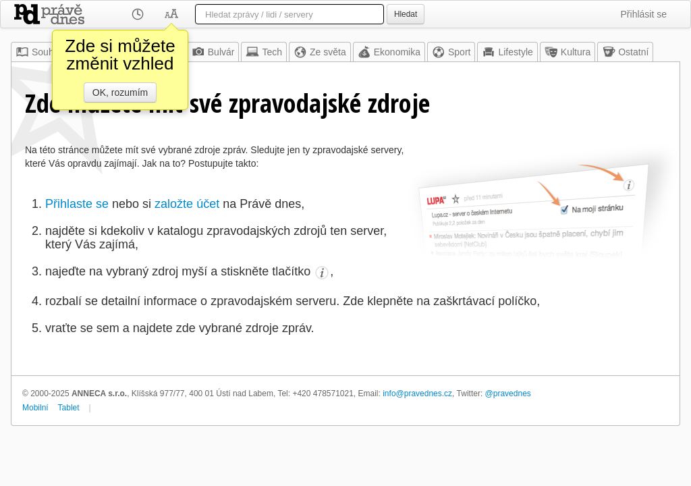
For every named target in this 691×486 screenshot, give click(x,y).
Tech (264, 52)
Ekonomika (389, 52)
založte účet (187, 204)
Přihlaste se (77, 204)
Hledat (405, 14)
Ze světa (320, 52)
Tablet (69, 407)
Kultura (567, 52)
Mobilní (35, 407)
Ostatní (625, 52)
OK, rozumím (120, 92)
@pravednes (508, 393)
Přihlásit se (644, 14)
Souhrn (39, 52)
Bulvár (213, 52)
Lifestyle (507, 52)
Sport (451, 52)
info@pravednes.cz (417, 393)
